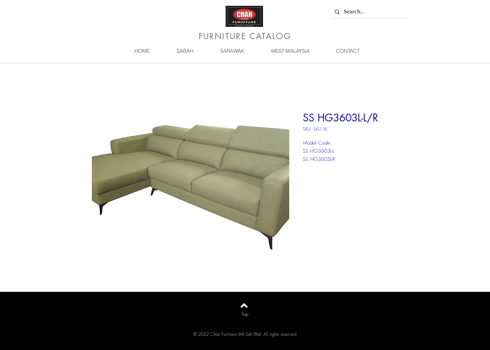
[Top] (245, 314)
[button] (185, 51)
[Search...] (368, 12)
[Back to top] (244, 305)
